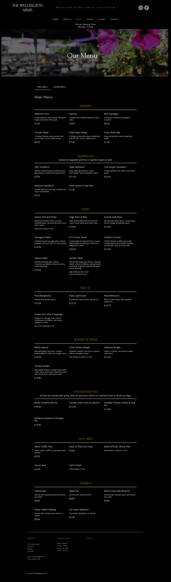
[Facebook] (146, 7)
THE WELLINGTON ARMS (27, 7)
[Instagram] (140, 7)
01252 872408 (36, 559)
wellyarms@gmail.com (39, 556)
